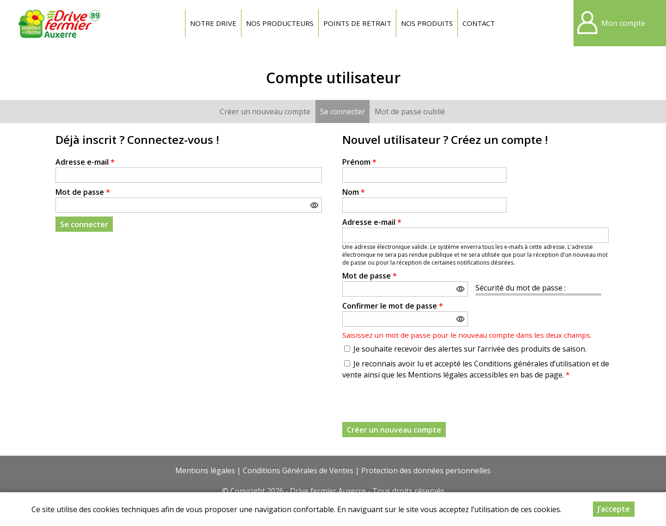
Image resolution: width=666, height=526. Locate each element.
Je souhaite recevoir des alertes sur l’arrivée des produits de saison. (469, 349)
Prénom (359, 162)
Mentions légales (205, 470)
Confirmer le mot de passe (392, 306)
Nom (353, 192)
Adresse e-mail (85, 162)
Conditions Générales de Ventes (298, 470)
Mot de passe (83, 192)
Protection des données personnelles (426, 470)
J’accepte (614, 509)
